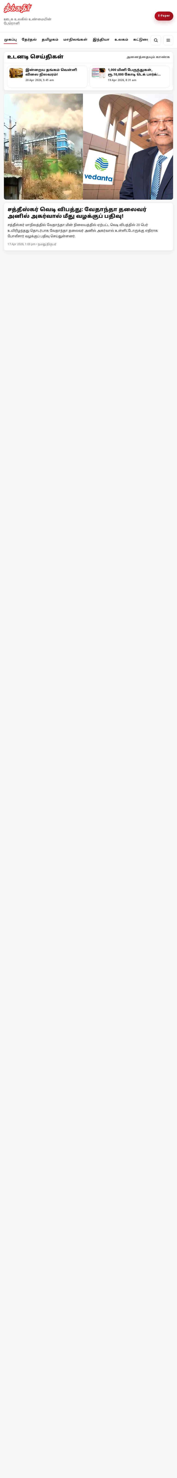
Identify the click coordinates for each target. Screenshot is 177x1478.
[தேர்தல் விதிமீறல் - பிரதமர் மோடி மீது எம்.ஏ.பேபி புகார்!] (88, 1051)
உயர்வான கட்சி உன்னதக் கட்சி (128, 577)
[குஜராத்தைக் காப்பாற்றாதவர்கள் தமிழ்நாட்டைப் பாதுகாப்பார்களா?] (45, 657)
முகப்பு (10, 40)
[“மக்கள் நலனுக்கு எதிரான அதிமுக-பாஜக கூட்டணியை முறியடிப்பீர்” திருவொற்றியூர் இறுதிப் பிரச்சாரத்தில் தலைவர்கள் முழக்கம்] (88, 315)
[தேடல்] (156, 40)
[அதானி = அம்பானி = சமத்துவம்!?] (131, 627)
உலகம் (121, 40)
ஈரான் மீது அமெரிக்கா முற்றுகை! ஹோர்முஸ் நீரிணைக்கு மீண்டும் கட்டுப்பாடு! (45, 1302)
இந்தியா (101, 40)
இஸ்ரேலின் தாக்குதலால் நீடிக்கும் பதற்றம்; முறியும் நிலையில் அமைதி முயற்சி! (124, 1300)
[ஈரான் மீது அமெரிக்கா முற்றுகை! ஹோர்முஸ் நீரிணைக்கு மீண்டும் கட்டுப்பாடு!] (45, 1258)
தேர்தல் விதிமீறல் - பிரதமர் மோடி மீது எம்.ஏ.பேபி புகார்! (76, 1104)
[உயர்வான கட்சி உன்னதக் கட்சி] (131, 537)
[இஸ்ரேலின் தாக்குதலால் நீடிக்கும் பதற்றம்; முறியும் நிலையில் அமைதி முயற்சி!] (131, 1257)
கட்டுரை (141, 40)
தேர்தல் (29, 40)
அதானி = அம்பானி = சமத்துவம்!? (130, 669)
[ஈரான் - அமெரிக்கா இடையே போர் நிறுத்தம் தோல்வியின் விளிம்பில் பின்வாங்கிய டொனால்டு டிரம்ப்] (45, 1347)
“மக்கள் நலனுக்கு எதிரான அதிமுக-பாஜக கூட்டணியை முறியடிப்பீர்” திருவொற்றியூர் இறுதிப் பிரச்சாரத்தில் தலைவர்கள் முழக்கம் (78, 374)
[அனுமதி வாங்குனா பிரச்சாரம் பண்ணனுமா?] (45, 537)
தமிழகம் (50, 40)
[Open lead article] (88, 146)
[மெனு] (168, 40)
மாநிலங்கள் (75, 40)
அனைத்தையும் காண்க (148, 57)
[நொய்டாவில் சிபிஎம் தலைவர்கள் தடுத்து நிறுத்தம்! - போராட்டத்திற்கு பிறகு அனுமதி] (88, 812)
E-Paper (164, 16)
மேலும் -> (165, 257)
